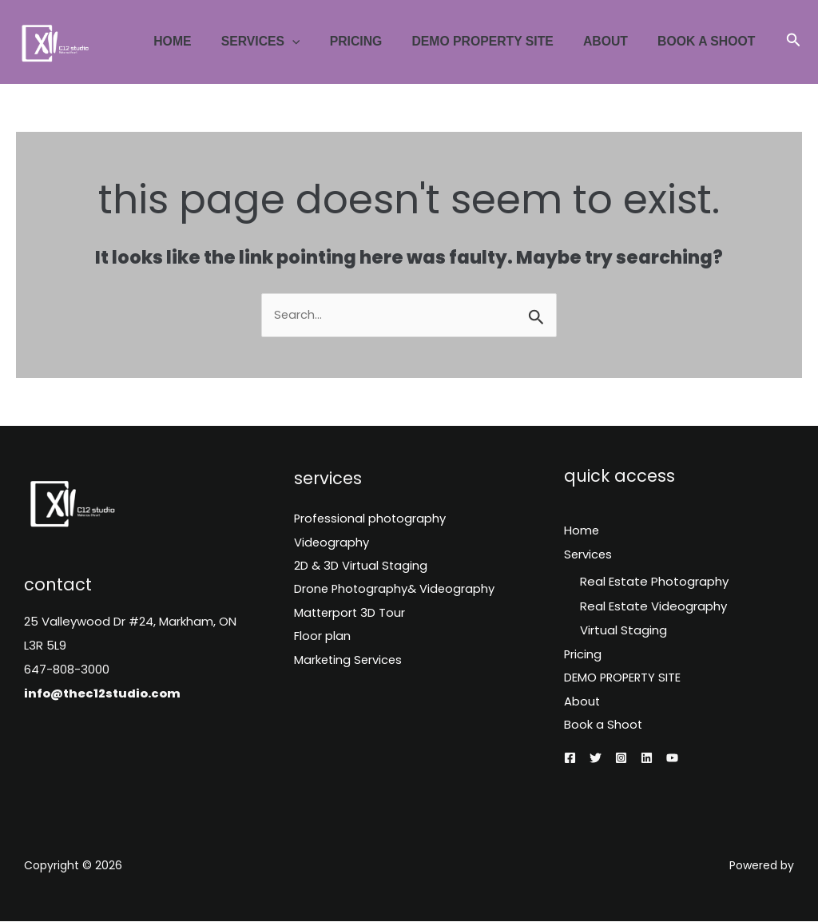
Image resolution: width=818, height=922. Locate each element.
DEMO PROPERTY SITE (494, 41)
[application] (312, 41)
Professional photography (371, 519)
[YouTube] (672, 759)
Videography (332, 543)
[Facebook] (570, 759)
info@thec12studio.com (103, 693)
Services (280, 41)
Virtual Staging (623, 630)
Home (197, 41)
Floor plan (322, 639)
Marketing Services (349, 663)
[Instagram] (621, 759)
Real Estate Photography (654, 582)
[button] (793, 42)
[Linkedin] (647, 759)
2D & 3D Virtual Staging (361, 567)
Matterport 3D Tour (351, 615)
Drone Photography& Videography (396, 591)
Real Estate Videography (653, 606)
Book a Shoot (708, 41)
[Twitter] (596, 759)
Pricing (371, 41)
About (612, 41)
